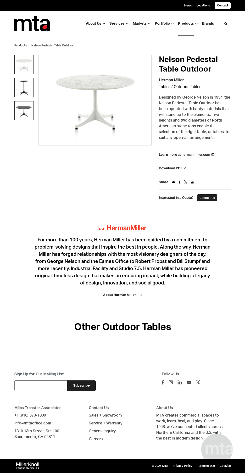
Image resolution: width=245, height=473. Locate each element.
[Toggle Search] (226, 23)
